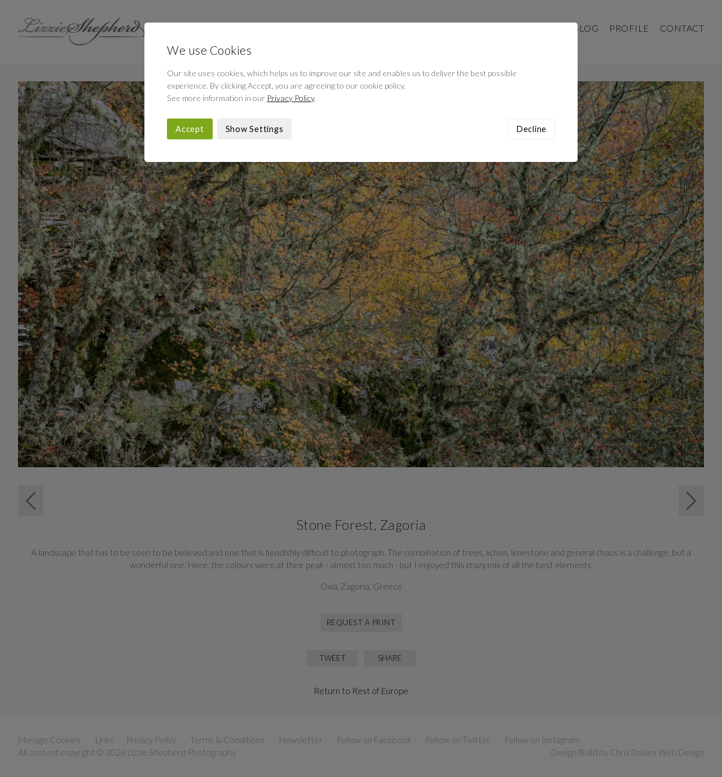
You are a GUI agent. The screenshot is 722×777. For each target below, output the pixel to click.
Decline (532, 129)
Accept (189, 129)
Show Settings (255, 129)
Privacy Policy (290, 98)
